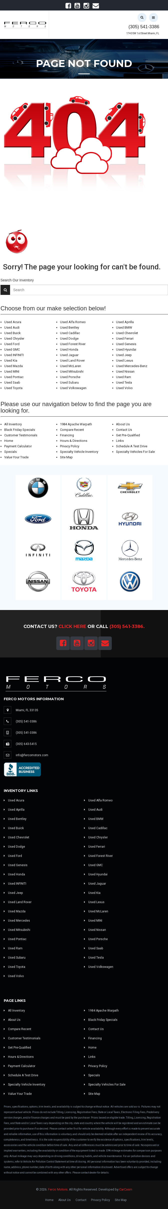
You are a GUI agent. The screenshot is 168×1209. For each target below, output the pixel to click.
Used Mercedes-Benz (131, 366)
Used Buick (12, 333)
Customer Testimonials (20, 435)
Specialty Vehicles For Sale (135, 452)
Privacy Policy (69, 446)
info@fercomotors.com (32, 755)
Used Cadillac (70, 333)
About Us (123, 424)
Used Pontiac (14, 377)
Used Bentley (69, 327)
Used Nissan (125, 371)
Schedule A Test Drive (131, 446)
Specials (10, 452)
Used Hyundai (126, 349)
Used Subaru (69, 382)
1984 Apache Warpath (76, 424)
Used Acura (12, 322)
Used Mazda (13, 366)
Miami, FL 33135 (27, 710)
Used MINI (11, 371)
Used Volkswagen (73, 388)
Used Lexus (124, 360)
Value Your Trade (16, 457)
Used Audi (12, 327)
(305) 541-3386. (127, 626)
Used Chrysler (14, 338)
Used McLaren (70, 366)
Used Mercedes (17, 920)
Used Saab (12, 382)
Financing (67, 435)
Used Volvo (124, 388)
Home (8, 441)
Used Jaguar (69, 355)
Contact (81, 1200)
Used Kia (10, 360)
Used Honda (69, 349)
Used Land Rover (72, 360)
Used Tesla (124, 382)
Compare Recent (72, 430)
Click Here (72, 626)
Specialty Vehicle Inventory (79, 452)
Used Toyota (13, 388)
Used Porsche (70, 377)
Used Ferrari (125, 338)
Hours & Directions (73, 441)
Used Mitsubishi (72, 371)
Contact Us (124, 430)
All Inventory (13, 424)
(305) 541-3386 (143, 26)
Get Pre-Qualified (128, 435)
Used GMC (12, 349)
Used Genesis (126, 344)
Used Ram (123, 377)
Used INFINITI (14, 355)
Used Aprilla (125, 322)
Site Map (66, 457)
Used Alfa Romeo (73, 322)
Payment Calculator (18, 446)
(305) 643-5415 (26, 744)
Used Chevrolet (127, 333)
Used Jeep (124, 355)
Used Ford (12, 344)
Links (120, 441)
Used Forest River (73, 344)
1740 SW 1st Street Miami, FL (142, 33)
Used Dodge (69, 338)
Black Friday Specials (19, 430)
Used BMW (124, 327)
